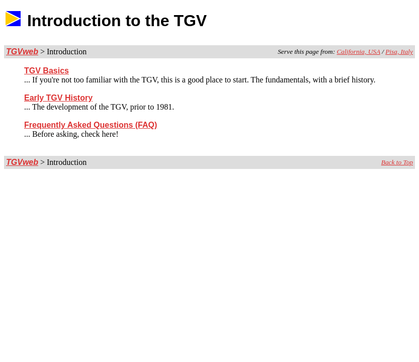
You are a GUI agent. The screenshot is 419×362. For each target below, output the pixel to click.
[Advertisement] (354, 21)
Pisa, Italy (399, 51)
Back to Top (397, 162)
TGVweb (22, 51)
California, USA (358, 51)
